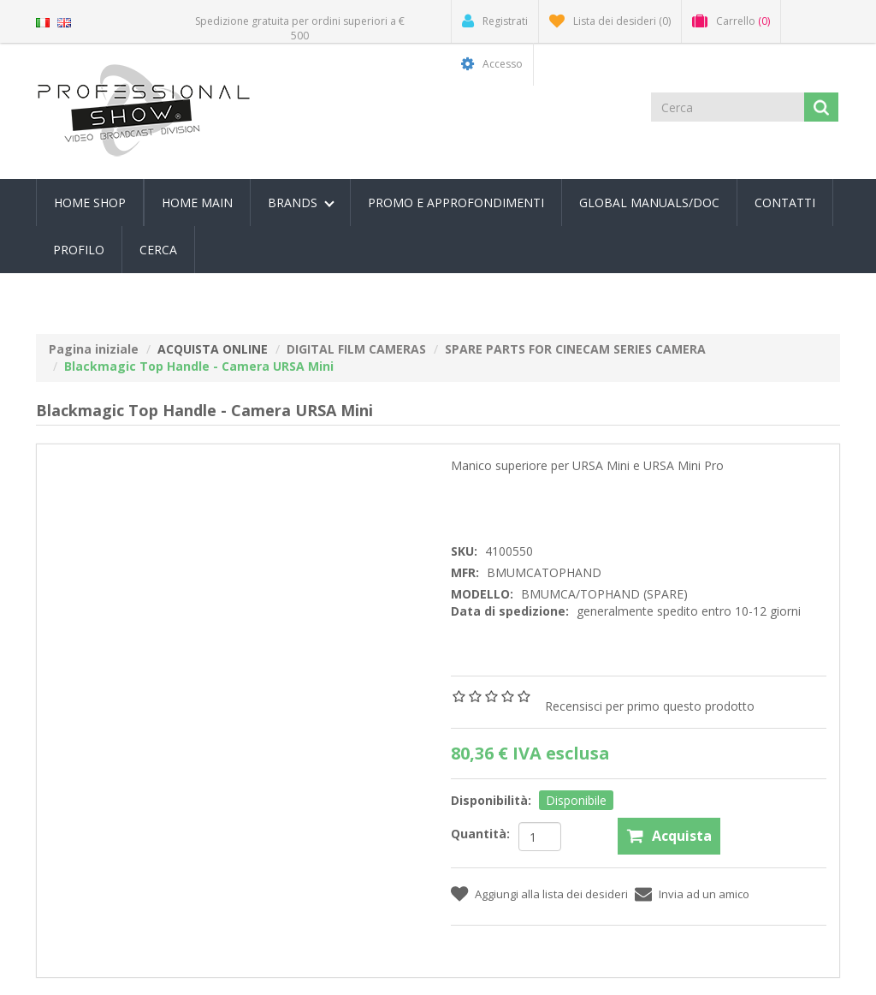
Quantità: (480, 833)
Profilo (78, 249)
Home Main (197, 202)
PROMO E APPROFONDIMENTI (456, 202)
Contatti (785, 202)
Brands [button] (301, 202)
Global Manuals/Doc (649, 202)
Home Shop (90, 202)
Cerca (158, 249)
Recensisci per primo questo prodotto (650, 706)
